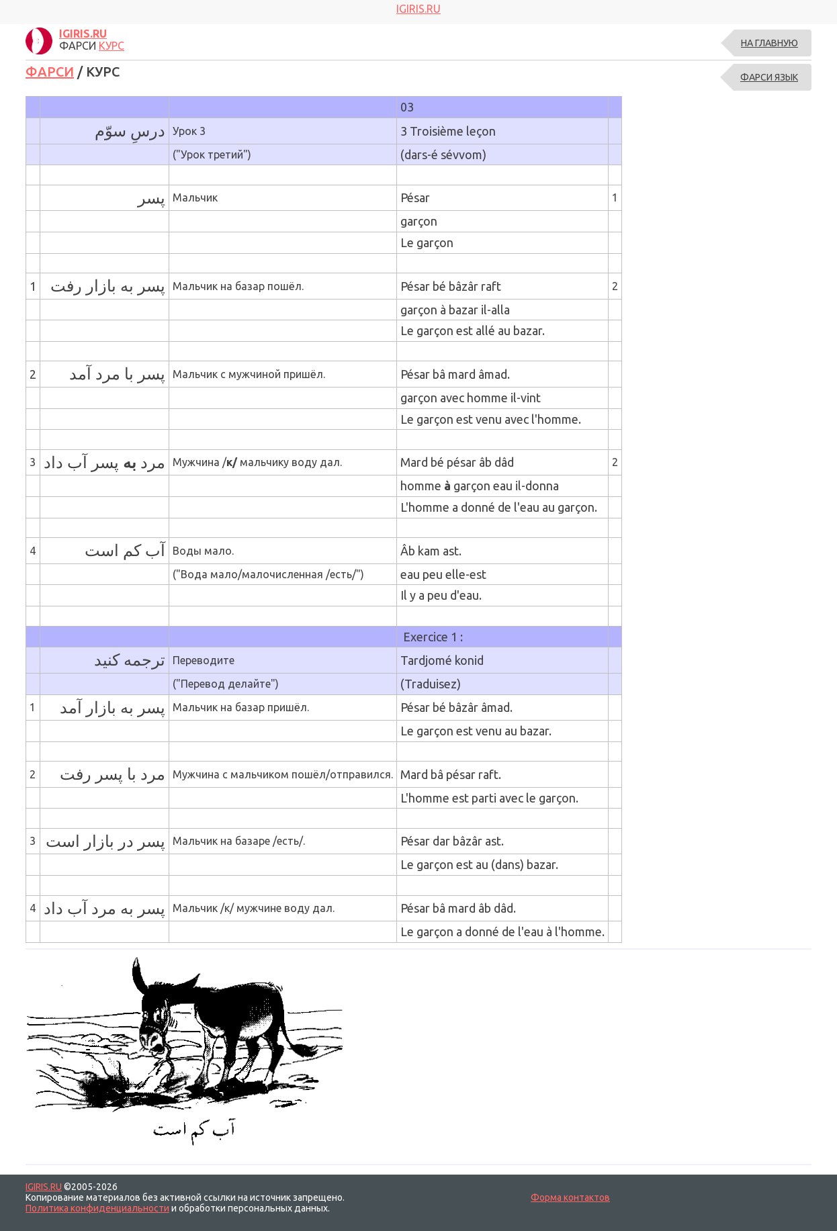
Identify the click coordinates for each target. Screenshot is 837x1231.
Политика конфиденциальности (97, 1208)
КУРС (111, 46)
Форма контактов (570, 1197)
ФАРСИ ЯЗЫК (769, 77)
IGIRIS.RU (44, 1186)
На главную (769, 43)
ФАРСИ (50, 71)
